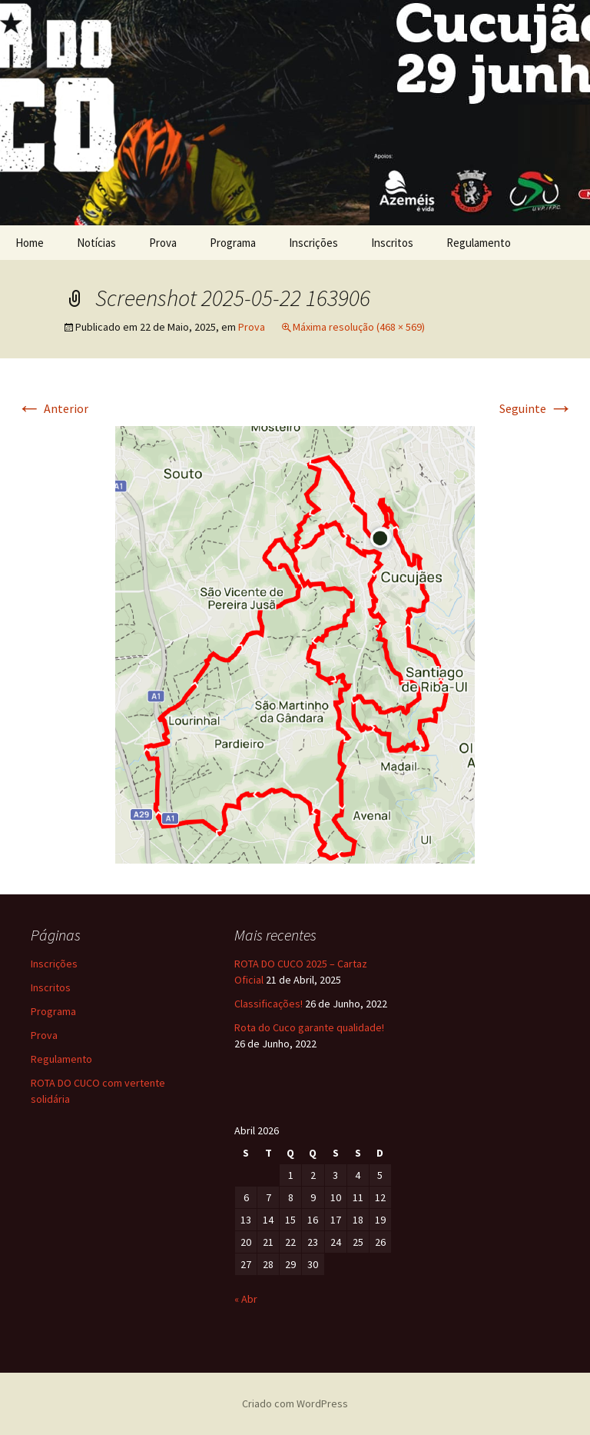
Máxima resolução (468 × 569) (359, 327)
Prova (163, 242)
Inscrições (313, 242)
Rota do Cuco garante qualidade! (309, 1027)
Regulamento (478, 242)
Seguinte (536, 408)
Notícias (96, 242)
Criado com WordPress (295, 1403)
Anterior (52, 408)
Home (29, 242)
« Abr (245, 1299)
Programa (233, 242)
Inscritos (392, 242)
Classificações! (268, 1003)
